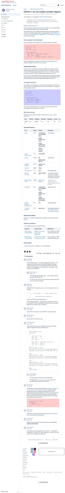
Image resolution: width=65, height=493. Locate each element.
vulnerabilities (32, 218)
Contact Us (51, 451)
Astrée (26, 133)
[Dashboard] (10, 19)
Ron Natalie (29, 259)
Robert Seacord (33, 272)
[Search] (41, 5)
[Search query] (48, 5)
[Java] (10, 30)
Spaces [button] (14, 5)
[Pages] (10, 14)
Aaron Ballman (30, 427)
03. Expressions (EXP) (43, 379)
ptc (53, 253)
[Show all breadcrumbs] (28, 9)
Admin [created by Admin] (29, 14)
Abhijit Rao (29, 284)
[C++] (10, 27)
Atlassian (43, 443)
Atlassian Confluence (37, 439)
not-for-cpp (39, 253)
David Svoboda (33, 374)
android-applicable (47, 253)
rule (56, 253)
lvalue (42, 21)
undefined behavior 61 (33, 25)
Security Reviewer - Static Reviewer (28, 204)
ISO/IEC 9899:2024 (29, 246)
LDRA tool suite (28, 170)
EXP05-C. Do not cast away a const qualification (39, 233)
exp (59, 253)
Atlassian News (55, 439)
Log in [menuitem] (62, 5)
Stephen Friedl (30, 308)
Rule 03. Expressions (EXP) (37, 9)
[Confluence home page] (6, 5)
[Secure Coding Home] (10, 21)
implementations (40, 28)
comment (49, 388)
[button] (58, 5)
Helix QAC (27, 168)
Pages (25, 9)
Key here (26, 226)
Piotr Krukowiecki (31, 322)
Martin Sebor (30, 384)
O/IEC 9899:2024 (44, 17)
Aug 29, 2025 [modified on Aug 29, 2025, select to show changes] (48, 14)
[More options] (61, 9)
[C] (10, 25)
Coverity (26, 157)
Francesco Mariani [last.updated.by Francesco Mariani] (40, 14)
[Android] (10, 23)
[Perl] (10, 32)
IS (40, 17)
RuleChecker (27, 187)
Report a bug (47, 439)
